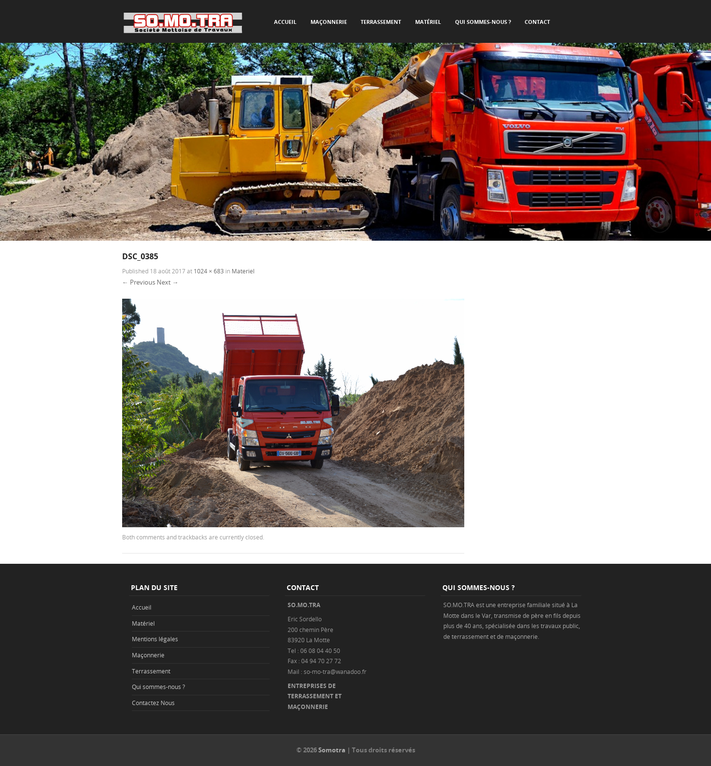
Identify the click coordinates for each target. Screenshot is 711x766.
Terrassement (381, 21)
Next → (168, 282)
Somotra (332, 750)
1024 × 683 (209, 271)
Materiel (243, 271)
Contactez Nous (153, 703)
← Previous (138, 282)
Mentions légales (155, 639)
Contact (537, 21)
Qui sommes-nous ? (483, 21)
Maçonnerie (328, 21)
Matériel (428, 21)
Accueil (285, 21)
